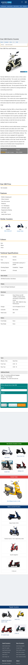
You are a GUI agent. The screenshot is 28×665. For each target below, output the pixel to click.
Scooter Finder (14, 477)
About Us (18, 663)
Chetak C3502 (20, 231)
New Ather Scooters (6, 663)
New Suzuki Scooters (20, 654)
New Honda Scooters (20, 650)
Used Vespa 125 (5, 656)
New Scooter (16, 6)
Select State (22, 2)
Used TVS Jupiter (5, 648)
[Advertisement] (14, 23)
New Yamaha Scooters (21, 656)
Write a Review (19, 152)
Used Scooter (9, 6)
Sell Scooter (3, 6)
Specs (2, 44)
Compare (18, 149)
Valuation (25, 6)
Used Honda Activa (6, 646)
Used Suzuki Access (6, 650)
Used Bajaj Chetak (6, 652)
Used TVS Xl (4, 654)
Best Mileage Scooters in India (14, 491)
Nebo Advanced (8, 231)
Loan (21, 6)
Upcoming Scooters (20, 646)
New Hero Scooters (20, 652)
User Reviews (8, 44)
